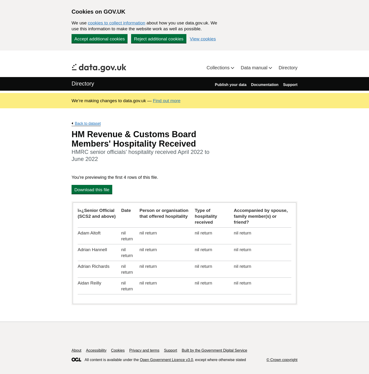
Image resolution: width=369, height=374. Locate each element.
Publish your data (230, 85)
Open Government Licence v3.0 (166, 360)
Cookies (118, 350)
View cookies (203, 39)
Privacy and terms (144, 350)
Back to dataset (88, 123)
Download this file (91, 189)
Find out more (166, 100)
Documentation (264, 85)
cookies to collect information (116, 22)
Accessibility (96, 350)
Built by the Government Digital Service (214, 350)
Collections (219, 67)
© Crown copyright (281, 360)
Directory (288, 67)
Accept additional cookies (99, 38)
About (76, 350)
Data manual (255, 67)
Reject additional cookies (158, 38)
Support (290, 85)
